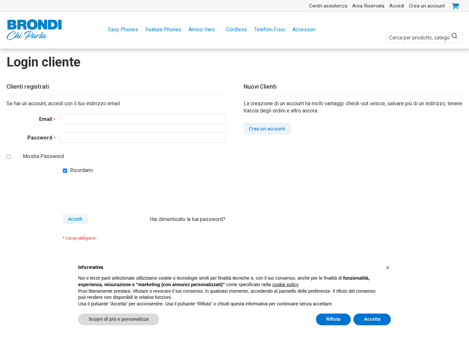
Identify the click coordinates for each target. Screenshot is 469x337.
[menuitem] (121, 29)
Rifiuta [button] (333, 319)
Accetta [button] (372, 319)
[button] (387, 268)
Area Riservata (368, 6)
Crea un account (427, 6)
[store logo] (34, 29)
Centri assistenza (328, 6)
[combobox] (424, 34)
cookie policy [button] (285, 284)
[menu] (234, 29)
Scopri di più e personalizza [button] (119, 319)
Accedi (396, 6)
